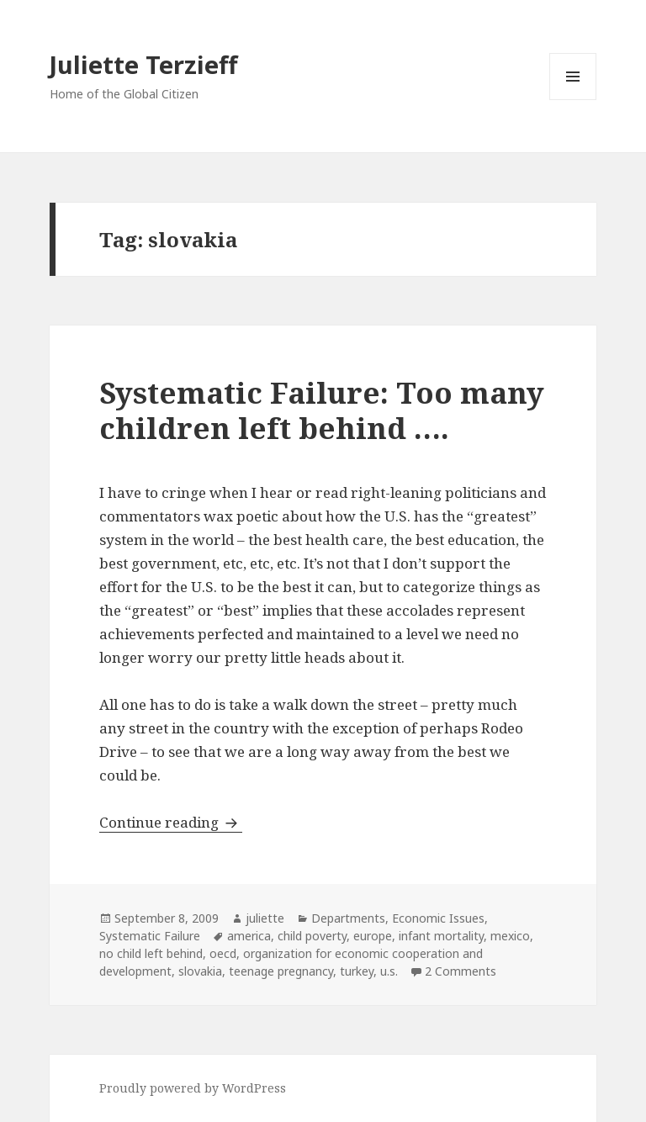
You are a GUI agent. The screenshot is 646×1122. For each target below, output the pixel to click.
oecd (222, 953)
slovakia (200, 971)
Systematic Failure (149, 936)
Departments (348, 918)
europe (372, 936)
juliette (265, 918)
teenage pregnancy (281, 971)
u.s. (389, 971)
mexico (510, 936)
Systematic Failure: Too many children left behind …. (321, 410)
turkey (356, 971)
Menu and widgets (573, 99)
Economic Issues (438, 918)
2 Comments (460, 971)
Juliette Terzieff (143, 64)
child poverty (312, 936)
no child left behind (151, 953)
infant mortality (441, 936)
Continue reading (170, 822)
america (249, 936)
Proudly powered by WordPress (192, 1088)
